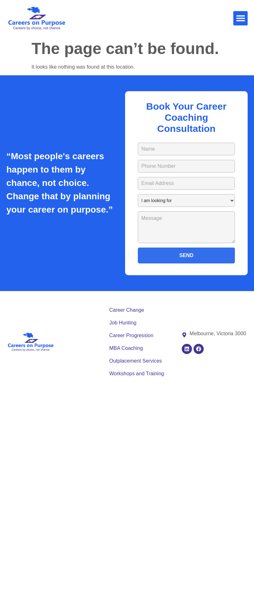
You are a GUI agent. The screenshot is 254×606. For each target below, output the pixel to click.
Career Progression (131, 335)
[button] (240, 18)
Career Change (126, 310)
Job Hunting (122, 322)
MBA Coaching (126, 348)
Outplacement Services (135, 361)
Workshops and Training (136, 373)
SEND (186, 255)
